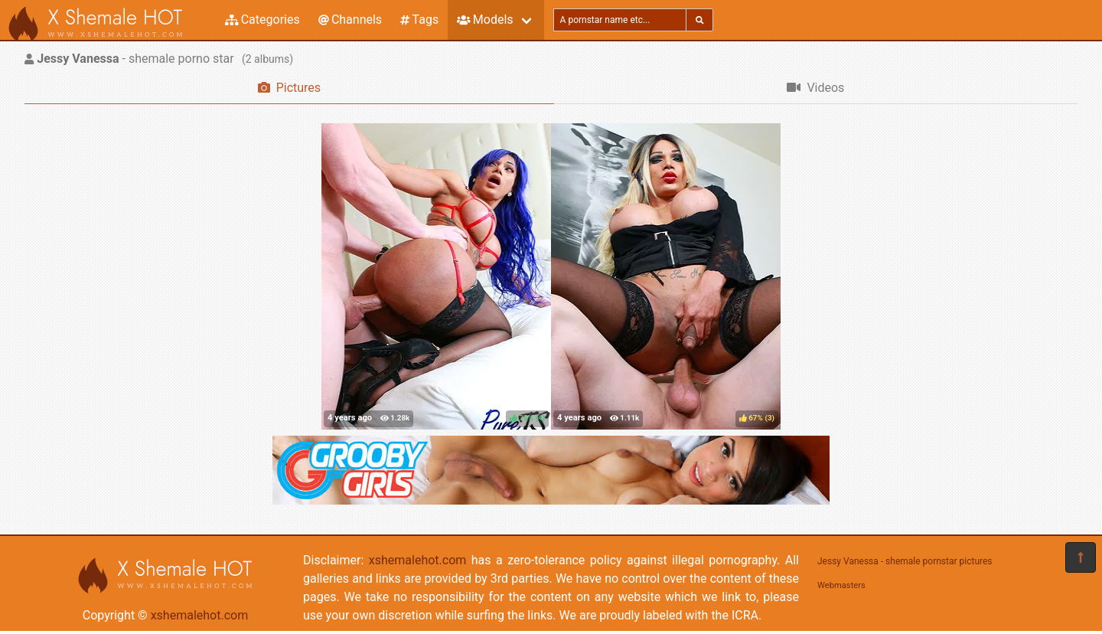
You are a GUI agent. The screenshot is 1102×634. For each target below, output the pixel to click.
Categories (262, 19)
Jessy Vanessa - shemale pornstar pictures (905, 561)
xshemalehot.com (200, 615)
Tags (419, 19)
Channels (350, 19)
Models (485, 19)
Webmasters (841, 585)
